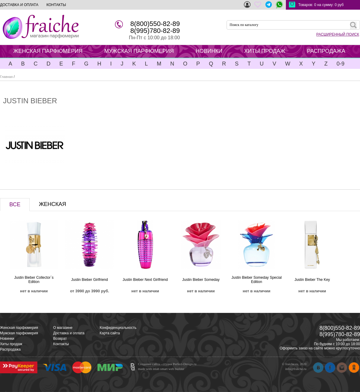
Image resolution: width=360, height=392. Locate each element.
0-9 (340, 64)
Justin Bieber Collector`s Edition (34, 279)
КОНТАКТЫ (56, 5)
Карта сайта (110, 333)
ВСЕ (14, 204)
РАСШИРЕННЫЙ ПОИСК (337, 34)
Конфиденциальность (118, 328)
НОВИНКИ (209, 51)
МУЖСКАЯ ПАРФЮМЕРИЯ (139, 51)
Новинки (7, 338)
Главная (6, 77)
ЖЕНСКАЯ (52, 204)
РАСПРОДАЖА (326, 51)
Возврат (60, 338)
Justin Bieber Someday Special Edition (256, 279)
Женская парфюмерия (19, 328)
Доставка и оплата (69, 333)
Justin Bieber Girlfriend (89, 280)
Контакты (61, 344)
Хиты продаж (11, 344)
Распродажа (10, 349)
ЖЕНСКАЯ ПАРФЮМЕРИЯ (48, 51)
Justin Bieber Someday (200, 280)
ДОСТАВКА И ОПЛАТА (19, 5)
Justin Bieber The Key (312, 280)
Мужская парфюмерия (19, 333)
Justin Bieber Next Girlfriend (145, 280)
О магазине (63, 328)
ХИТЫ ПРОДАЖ (264, 51)
